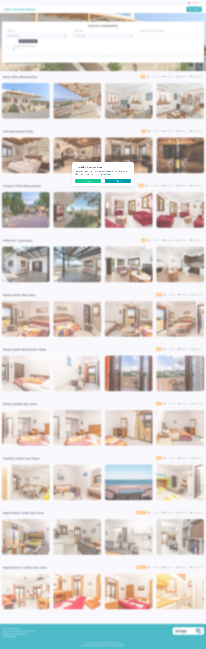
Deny (118, 181)
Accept (88, 181)
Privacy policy (105, 174)
